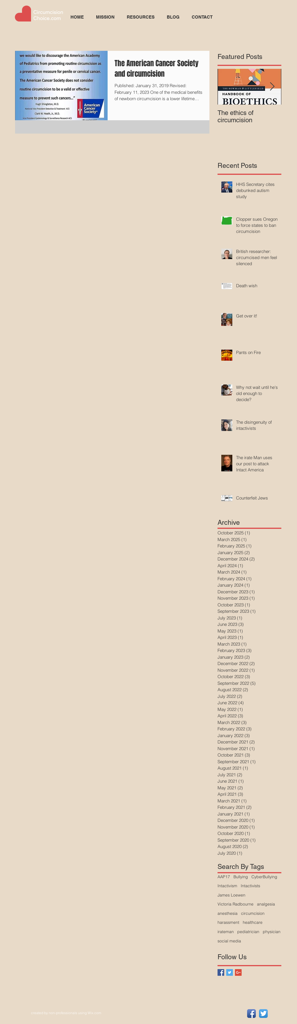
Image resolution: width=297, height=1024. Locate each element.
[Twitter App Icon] (263, 1013)
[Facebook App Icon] (251, 1013)
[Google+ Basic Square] (238, 972)
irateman (226, 931)
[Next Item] (272, 86)
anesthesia (228, 913)
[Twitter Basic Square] (229, 972)
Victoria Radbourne (235, 904)
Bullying (240, 876)
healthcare (252, 922)
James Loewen (231, 895)
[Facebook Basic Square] (221, 972)
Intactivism (227, 885)
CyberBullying (264, 876)
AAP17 (224, 876)
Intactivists (250, 885)
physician (271, 931)
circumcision (253, 913)
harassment (228, 922)
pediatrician (248, 931)
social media (229, 941)
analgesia (266, 904)
